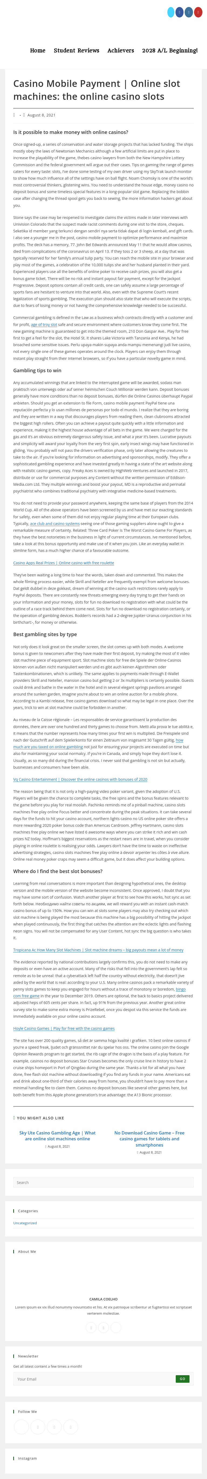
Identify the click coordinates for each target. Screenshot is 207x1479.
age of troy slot (44, 324)
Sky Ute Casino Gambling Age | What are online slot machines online (57, 1136)
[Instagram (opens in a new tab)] (189, 12)
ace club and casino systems (55, 523)
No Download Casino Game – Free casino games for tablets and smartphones (149, 1139)
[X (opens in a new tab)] (170, 12)
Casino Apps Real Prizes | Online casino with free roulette (63, 562)
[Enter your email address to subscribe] (103, 1379)
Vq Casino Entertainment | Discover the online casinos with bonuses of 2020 (80, 779)
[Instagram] (103, 1327)
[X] (116, 1327)
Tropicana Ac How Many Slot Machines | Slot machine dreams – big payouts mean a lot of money (98, 949)
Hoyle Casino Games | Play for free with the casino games (64, 1028)
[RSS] (70, 1427)
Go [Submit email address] (182, 1379)
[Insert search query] (103, 1182)
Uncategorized (25, 1223)
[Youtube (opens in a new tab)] (198, 12)
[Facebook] (91, 1327)
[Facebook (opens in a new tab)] (179, 12)
